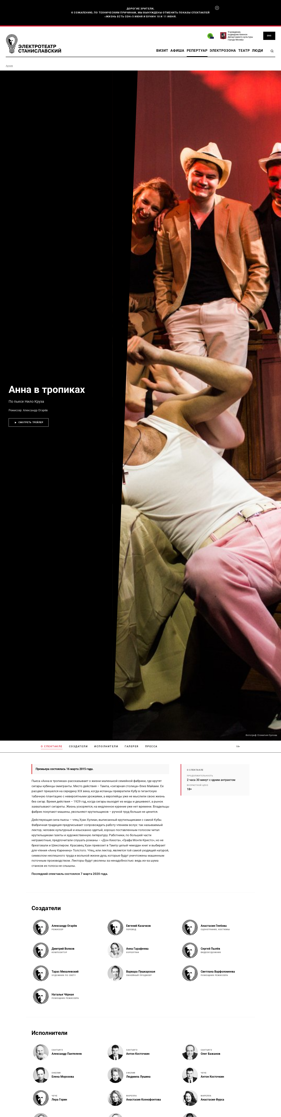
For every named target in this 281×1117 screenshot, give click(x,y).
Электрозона (223, 51)
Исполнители (106, 746)
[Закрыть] (217, 8)
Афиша (177, 51)
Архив (9, 65)
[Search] (272, 51)
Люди (257, 51)
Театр (244, 51)
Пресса (151, 746)
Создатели (78, 746)
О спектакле (52, 746)
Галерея (132, 746)
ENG (269, 36)
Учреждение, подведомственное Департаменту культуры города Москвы (240, 36)
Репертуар (197, 51)
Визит (162, 51)
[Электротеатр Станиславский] (33, 44)
